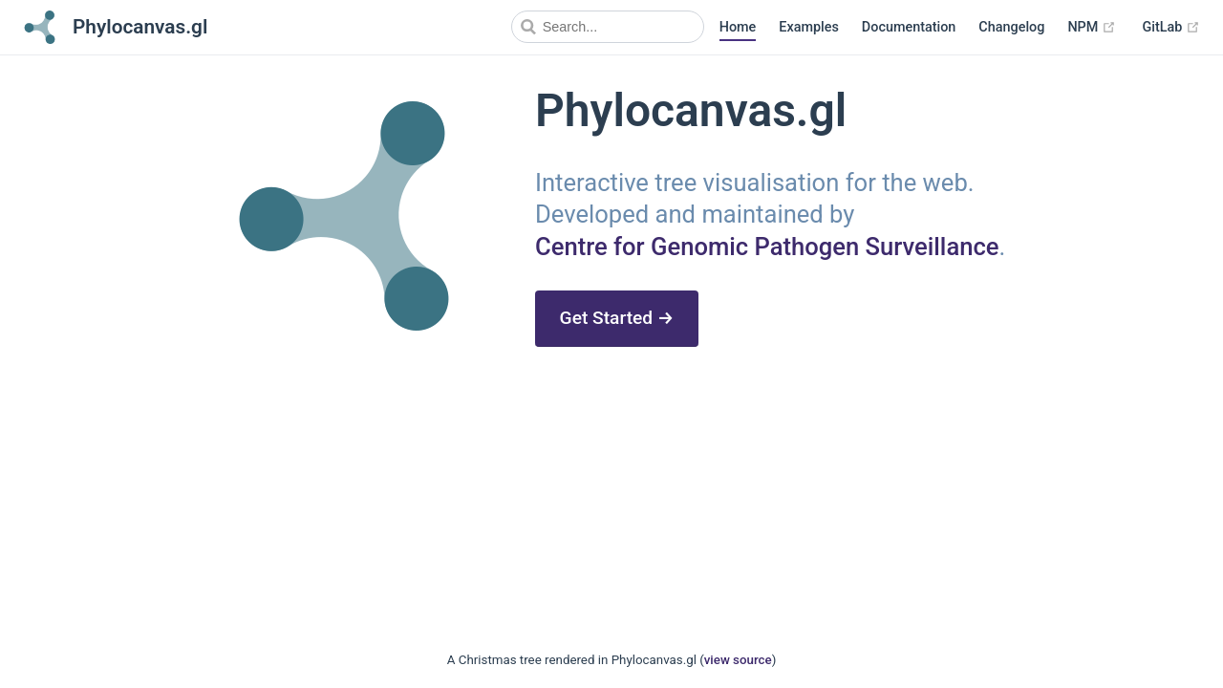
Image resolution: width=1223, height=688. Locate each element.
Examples (809, 27)
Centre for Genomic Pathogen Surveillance (767, 246)
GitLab (1171, 27)
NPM (1091, 27)
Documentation (909, 27)
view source (738, 660)
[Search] (607, 27)
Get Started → (617, 318)
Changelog (1011, 27)
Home (738, 27)
